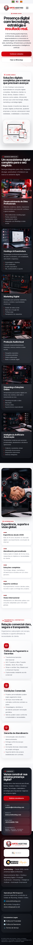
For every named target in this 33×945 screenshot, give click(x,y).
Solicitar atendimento (16, 798)
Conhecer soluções (16, 54)
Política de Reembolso (13, 924)
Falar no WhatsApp (16, 60)
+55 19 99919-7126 (16, 821)
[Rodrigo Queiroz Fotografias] (16, 862)
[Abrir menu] (27, 8)
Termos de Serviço (12, 928)
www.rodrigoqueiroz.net (12, 907)
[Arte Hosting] (13, 8)
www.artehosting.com (16, 814)
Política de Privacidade (13, 921)
